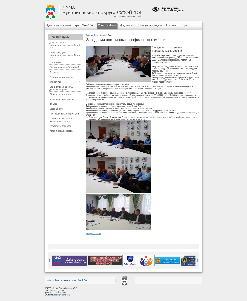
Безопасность (56, 109)
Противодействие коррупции (64, 113)
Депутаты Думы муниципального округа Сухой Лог (64, 45)
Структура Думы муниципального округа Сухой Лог (64, 55)
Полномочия (55, 62)
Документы (126, 25)
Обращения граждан (150, 25)
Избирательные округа (61, 77)
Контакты (171, 25)
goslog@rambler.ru (62, 295)
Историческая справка (60, 131)
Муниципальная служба (61, 99)
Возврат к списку (93, 234)
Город (184, 25)
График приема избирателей (64, 67)
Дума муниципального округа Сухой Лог (70, 25)
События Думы (107, 25)
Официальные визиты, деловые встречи (61, 88)
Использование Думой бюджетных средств (60, 119)
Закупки (53, 104)
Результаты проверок (60, 126)
